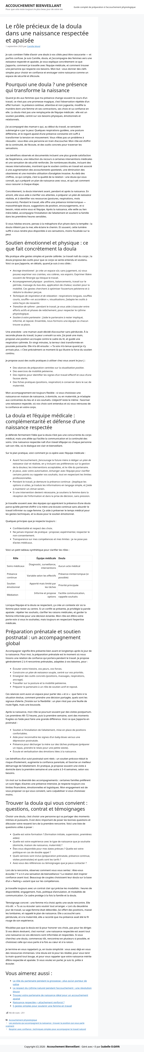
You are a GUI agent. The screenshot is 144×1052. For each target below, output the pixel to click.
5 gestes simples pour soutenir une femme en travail (42, 1005)
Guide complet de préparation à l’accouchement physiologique (105, 7)
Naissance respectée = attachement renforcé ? (38, 1002)
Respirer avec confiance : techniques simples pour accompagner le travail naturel (47, 1029)
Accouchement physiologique (23, 1020)
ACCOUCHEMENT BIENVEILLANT (33, 5)
